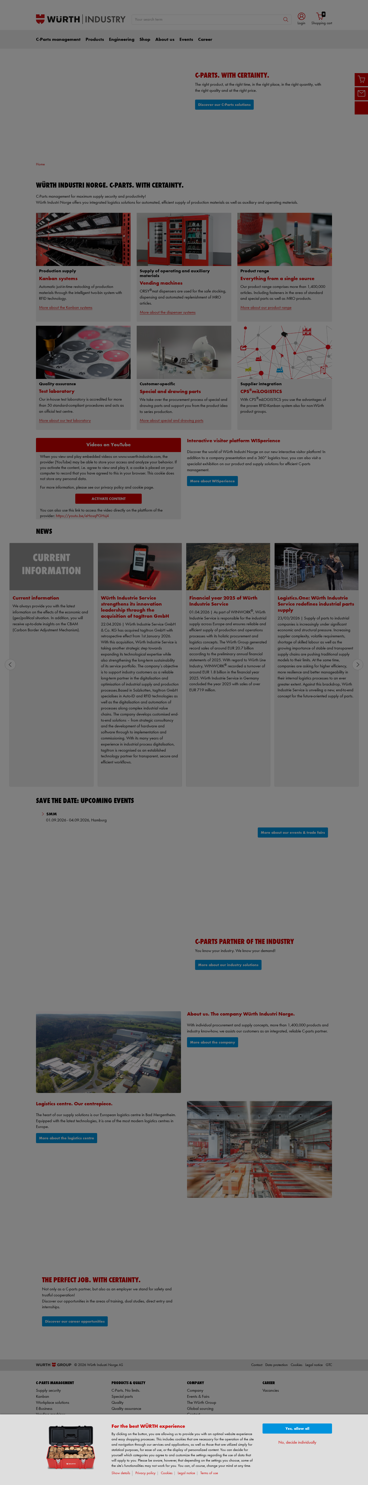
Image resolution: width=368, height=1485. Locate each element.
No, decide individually (297, 1442)
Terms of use (209, 1473)
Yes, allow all (297, 1429)
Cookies (166, 1473)
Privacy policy (145, 1473)
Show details (121, 1473)
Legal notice (186, 1473)
